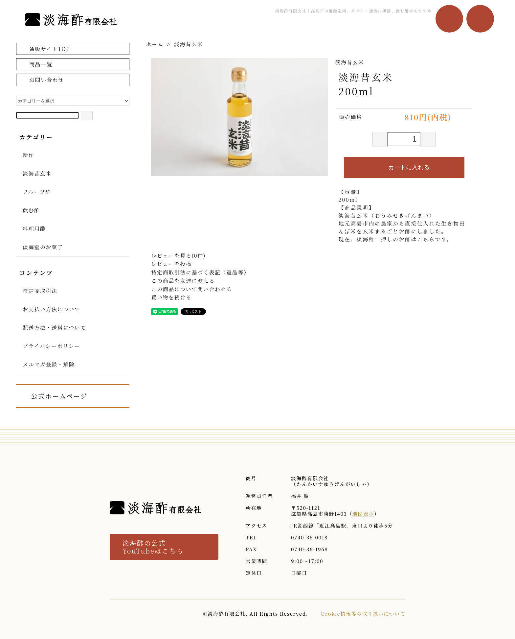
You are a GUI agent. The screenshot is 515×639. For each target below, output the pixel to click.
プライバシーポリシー (51, 346)
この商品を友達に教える (183, 280)
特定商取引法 (40, 291)
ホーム (154, 44)
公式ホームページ (54, 395)
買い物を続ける (171, 297)
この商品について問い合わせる (191, 289)
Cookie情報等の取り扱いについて (363, 613)
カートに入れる (404, 167)
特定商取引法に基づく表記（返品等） (200, 272)
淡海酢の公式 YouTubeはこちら (153, 547)
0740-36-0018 (309, 537)
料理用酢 (34, 228)
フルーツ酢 (37, 192)
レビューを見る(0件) (178, 255)
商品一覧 (36, 64)
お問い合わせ (42, 80)
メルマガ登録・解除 (49, 364)
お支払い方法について (51, 309)
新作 (28, 155)
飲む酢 (31, 210)
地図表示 (363, 513)
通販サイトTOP (45, 48)
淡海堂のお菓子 (43, 247)
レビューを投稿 (171, 264)
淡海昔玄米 (188, 44)
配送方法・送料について (54, 327)
